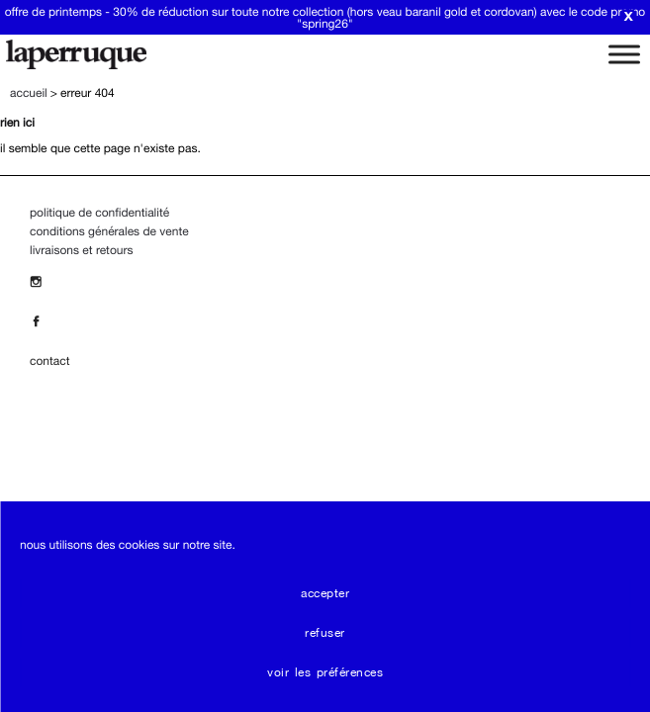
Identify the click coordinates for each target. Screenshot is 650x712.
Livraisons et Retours (81, 250)
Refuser (325, 633)
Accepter (325, 593)
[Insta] (40, 282)
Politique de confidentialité (99, 213)
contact (49, 361)
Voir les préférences (325, 672)
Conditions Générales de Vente (109, 231)
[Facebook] (40, 321)
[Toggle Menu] (624, 53)
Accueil (28, 93)
